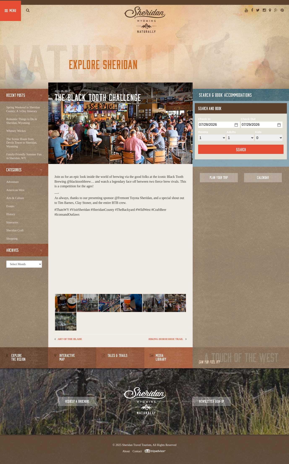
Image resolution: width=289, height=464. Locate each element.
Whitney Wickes (16, 130)
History (10, 214)
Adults (231, 132)
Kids (258, 132)
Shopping (12, 238)
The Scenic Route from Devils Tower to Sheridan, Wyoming (21, 143)
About (126, 451)
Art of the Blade (70, 339)
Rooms (203, 132)
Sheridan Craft (15, 230)
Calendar (263, 177)
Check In (204, 119)
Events (10, 206)
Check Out (248, 119)
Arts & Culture (15, 198)
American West (15, 190)
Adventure (12, 182)
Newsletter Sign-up (211, 401)
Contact (137, 451)
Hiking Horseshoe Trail (166, 339)
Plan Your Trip (219, 177)
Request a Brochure (77, 401)
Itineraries (12, 222)
